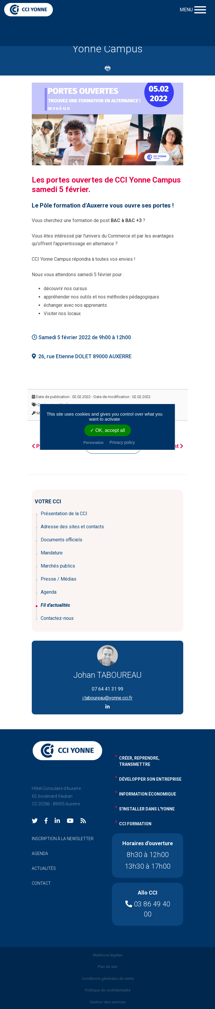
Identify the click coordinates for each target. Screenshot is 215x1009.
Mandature (52, 553)
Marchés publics (58, 566)
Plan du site (107, 966)
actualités (44, 868)
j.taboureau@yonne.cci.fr (107, 698)
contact (41, 883)
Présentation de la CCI (64, 513)
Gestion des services (108, 1002)
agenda (40, 853)
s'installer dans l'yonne (147, 809)
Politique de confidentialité (107, 990)
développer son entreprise (150, 779)
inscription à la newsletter (63, 838)
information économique (147, 794)
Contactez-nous (57, 618)
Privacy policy (122, 442)
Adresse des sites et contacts (72, 526)
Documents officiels (61, 540)
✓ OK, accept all (107, 430)
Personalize (93, 442)
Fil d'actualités (55, 605)
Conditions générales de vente (108, 978)
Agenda (48, 592)
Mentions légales (107, 955)
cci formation (135, 823)
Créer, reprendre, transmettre (139, 761)
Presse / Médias (58, 579)
